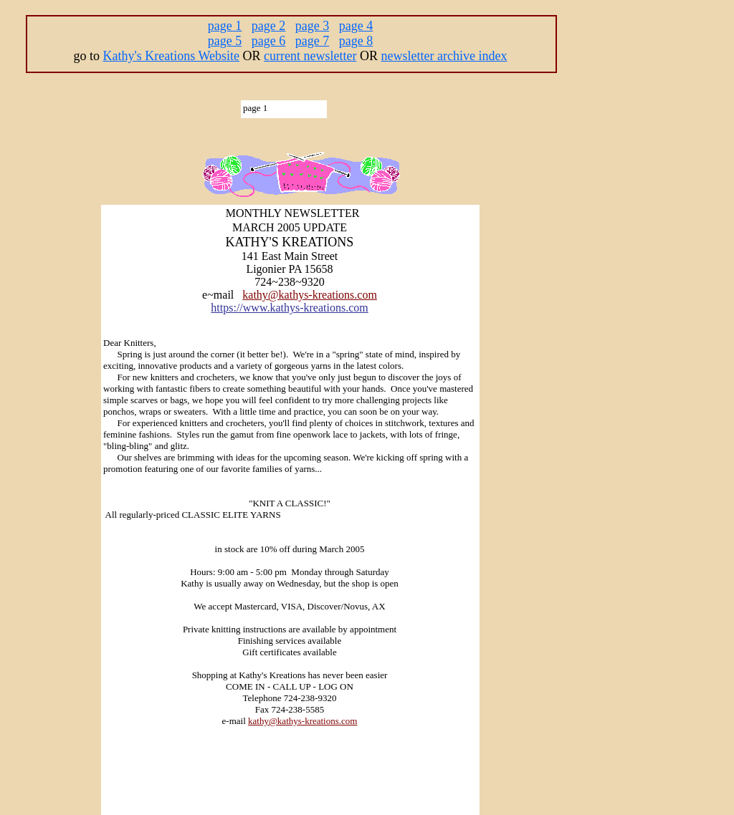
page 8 (356, 41)
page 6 (268, 41)
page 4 (356, 26)
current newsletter (310, 56)
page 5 (225, 41)
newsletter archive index (444, 56)
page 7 (312, 41)
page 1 (225, 26)
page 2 (268, 26)
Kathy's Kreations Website (171, 56)
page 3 (312, 26)
